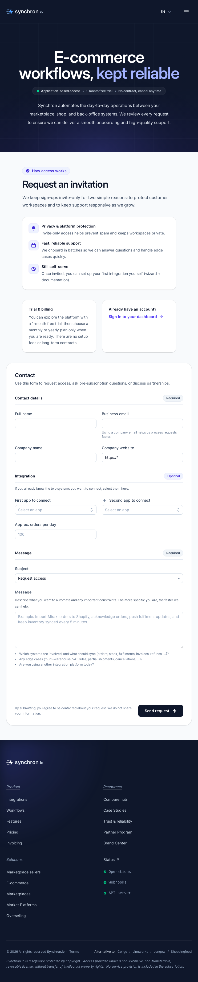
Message (23, 592)
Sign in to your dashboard (136, 316)
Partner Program (117, 832)
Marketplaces (18, 894)
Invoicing (14, 843)
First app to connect (33, 500)
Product (13, 787)
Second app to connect (126, 500)
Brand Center (115, 843)
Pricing (12, 832)
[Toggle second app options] (178, 510)
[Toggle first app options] (91, 510)
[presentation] (55, 684)
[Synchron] (24, 11)
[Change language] (167, 11)
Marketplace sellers (23, 872)
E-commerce (17, 883)
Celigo (122, 952)
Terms (74, 952)
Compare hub (115, 799)
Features (13, 821)
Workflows (15, 810)
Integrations (16, 799)
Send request (161, 710)
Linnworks (140, 952)
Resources (112, 787)
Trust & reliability (117, 821)
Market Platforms (21, 904)
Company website (118, 447)
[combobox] (55, 510)
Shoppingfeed (181, 952)
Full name (23, 413)
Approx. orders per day (35, 524)
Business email (115, 413)
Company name (28, 447)
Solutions (14, 859)
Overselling (16, 915)
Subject (22, 568)
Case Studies (114, 810)
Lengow (159, 952)
